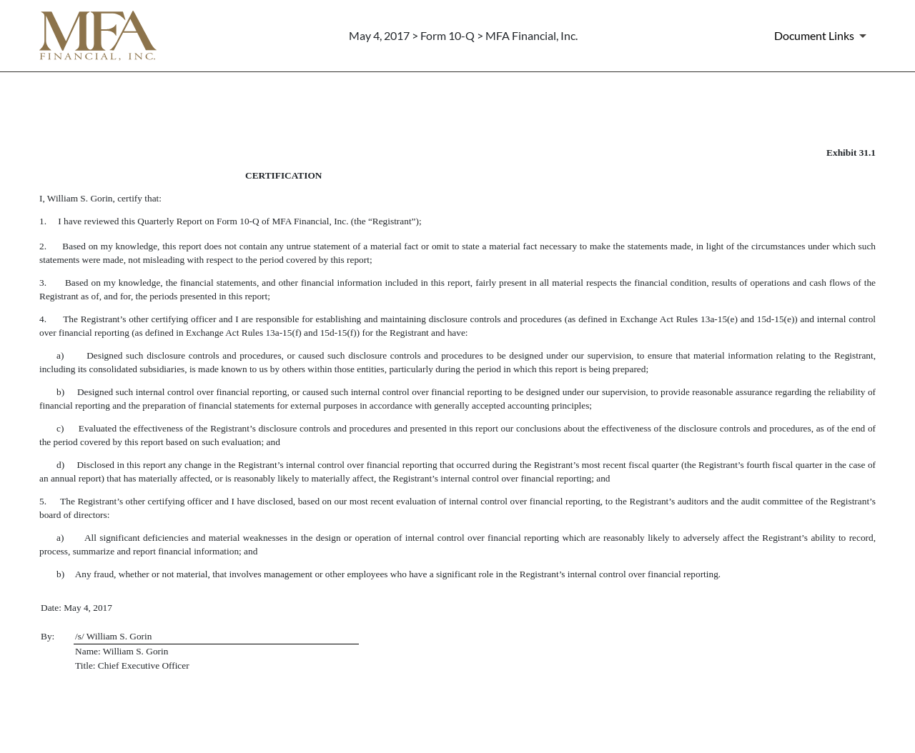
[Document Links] (823, 36)
